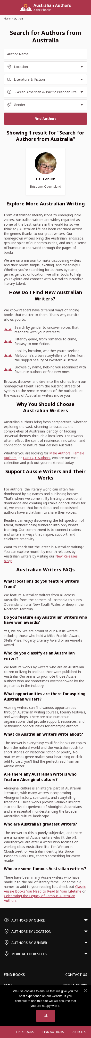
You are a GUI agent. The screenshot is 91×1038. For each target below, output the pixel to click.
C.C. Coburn (45, 179)
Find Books (25, 1032)
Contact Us (76, 974)
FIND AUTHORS (53, 1032)
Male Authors (60, 453)
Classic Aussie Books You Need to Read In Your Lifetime (45, 889)
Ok (46, 1016)
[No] (85, 991)
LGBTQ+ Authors (36, 457)
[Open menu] (7, 1032)
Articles (79, 1032)
